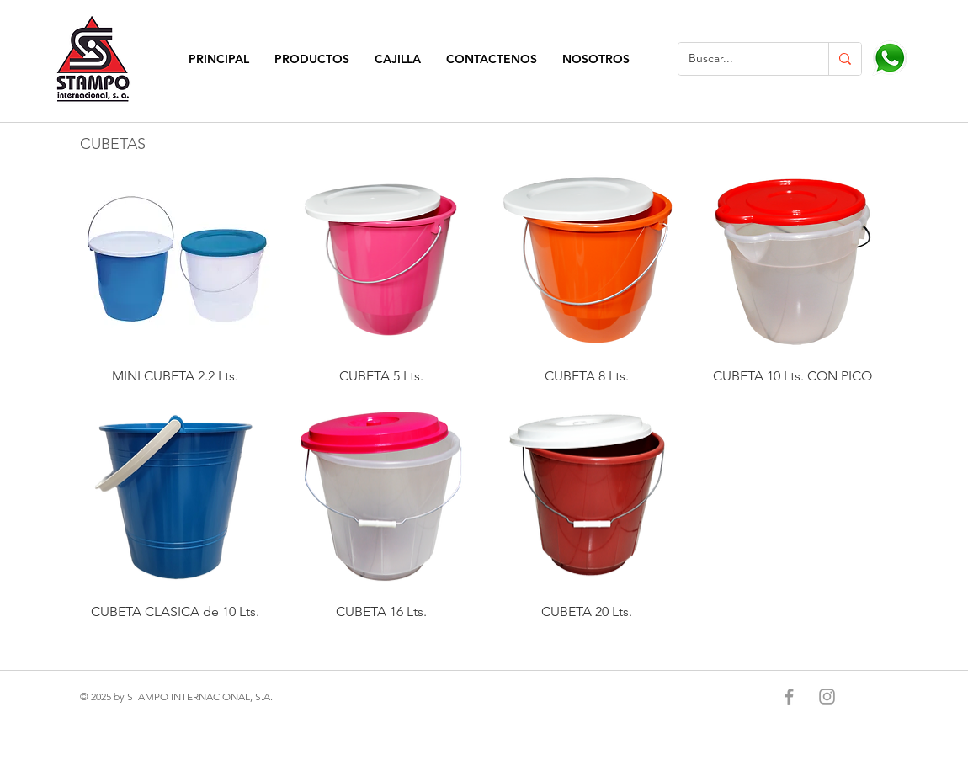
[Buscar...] (741, 59)
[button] (312, 59)
